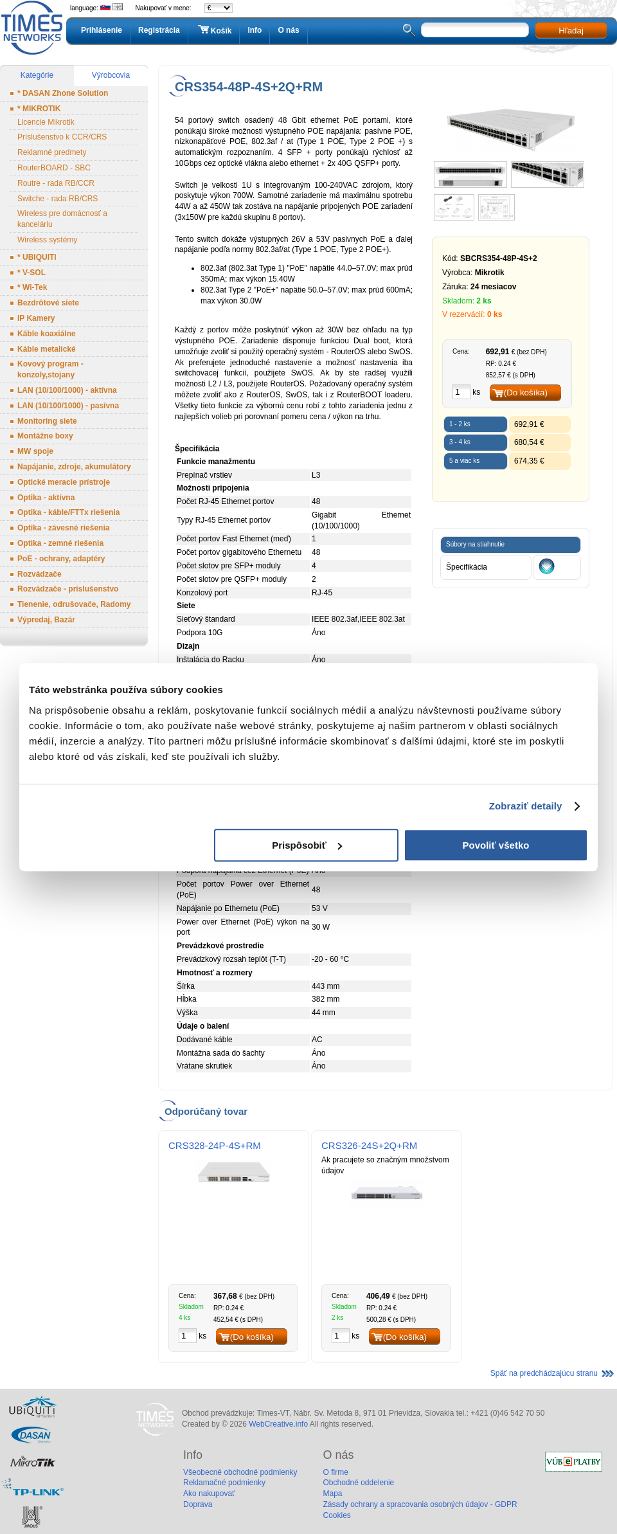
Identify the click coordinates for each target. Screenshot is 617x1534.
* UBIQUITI (37, 257)
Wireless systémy (47, 239)
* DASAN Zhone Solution (62, 93)
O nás (288, 30)
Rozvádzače (39, 574)
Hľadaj (571, 30)
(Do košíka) (526, 392)
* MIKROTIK (38, 108)
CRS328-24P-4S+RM (214, 1145)
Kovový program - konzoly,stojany (50, 369)
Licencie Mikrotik (46, 122)
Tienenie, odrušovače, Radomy (74, 604)
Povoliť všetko (496, 845)
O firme (335, 1472)
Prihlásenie (101, 30)
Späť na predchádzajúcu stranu (544, 1373)
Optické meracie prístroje (63, 482)
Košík (214, 30)
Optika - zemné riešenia (60, 543)
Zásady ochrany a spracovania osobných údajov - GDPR (420, 1504)
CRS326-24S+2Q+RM (369, 1145)
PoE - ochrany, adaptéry (61, 558)
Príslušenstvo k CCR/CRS (62, 136)
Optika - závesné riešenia (63, 527)
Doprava (197, 1504)
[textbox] (475, 30)
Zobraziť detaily (525, 805)
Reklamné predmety (51, 152)
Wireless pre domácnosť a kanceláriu (62, 219)
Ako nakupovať (209, 1493)
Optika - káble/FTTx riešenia (68, 512)
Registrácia (159, 30)
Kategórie (37, 75)
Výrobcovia (111, 75)
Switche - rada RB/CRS (57, 198)
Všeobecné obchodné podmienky (240, 1472)
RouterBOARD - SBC (54, 167)
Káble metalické (46, 349)
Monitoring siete (47, 421)
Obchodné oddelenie (358, 1482)
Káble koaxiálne (46, 333)
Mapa (332, 1493)
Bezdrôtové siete (48, 302)
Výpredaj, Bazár (46, 619)
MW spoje (35, 451)
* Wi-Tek (32, 287)
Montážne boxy (45, 435)
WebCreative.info (278, 1424)
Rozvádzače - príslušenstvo (67, 588)
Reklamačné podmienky (224, 1482)
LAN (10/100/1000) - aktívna (67, 390)
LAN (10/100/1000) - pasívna (68, 405)
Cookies (336, 1515)
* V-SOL (31, 272)
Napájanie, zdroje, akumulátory (74, 466)
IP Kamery (36, 318)
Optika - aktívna (46, 497)
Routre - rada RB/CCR (55, 183)
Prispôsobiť (307, 845)
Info (254, 30)
